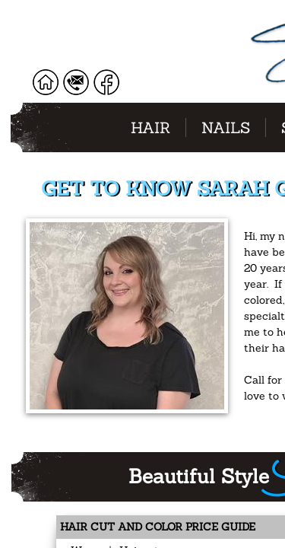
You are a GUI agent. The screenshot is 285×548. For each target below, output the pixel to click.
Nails (225, 127)
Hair (150, 127)
